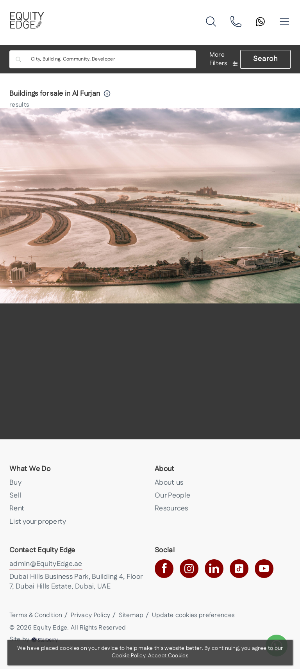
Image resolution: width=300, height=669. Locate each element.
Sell (15, 496)
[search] (211, 21)
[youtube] (264, 568)
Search (265, 59)
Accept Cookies (168, 656)
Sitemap (131, 615)
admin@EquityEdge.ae (45, 564)
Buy (15, 483)
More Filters (223, 59)
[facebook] (164, 568)
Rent (16, 508)
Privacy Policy (90, 615)
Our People (172, 496)
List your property (37, 522)
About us (169, 483)
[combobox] (108, 59)
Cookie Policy (128, 656)
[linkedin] (214, 568)
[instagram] (189, 568)
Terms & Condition (35, 615)
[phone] (236, 21)
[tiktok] (239, 568)
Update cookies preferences (193, 615)
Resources (171, 508)
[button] (284, 21)
